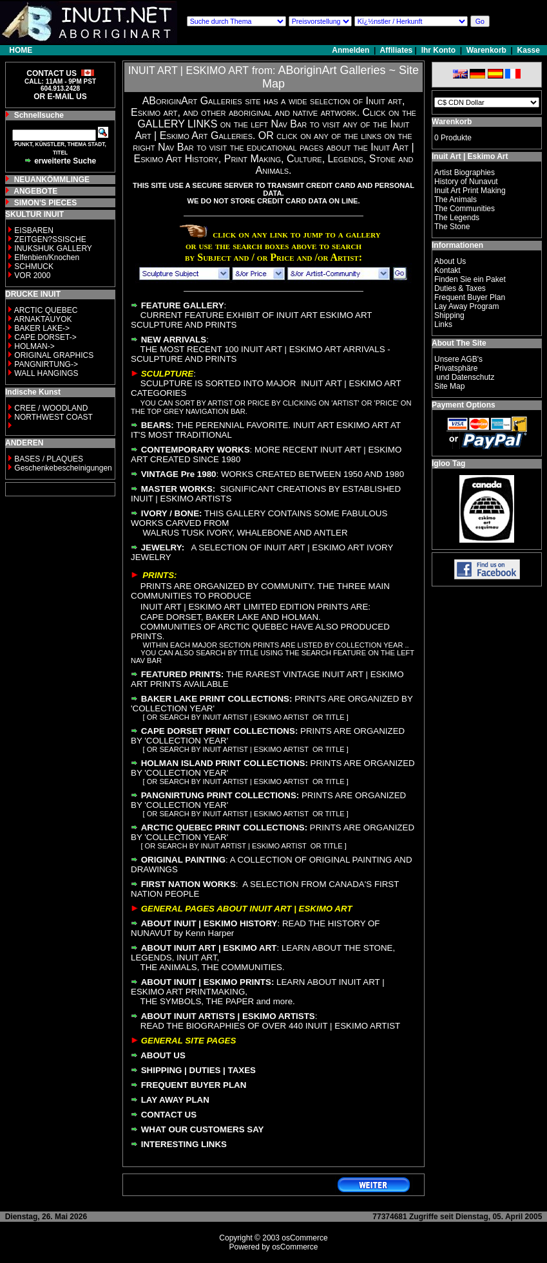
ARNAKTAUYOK (43, 319)
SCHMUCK (33, 266)
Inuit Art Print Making (470, 190)
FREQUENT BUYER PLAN (194, 1085)
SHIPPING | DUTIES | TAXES (198, 1070)
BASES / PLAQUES (48, 458)
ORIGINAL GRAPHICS (53, 355)
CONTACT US (169, 1114)
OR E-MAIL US (60, 96)
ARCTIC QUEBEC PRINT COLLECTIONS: (224, 827)
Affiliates (396, 50)
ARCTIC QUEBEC (46, 310)
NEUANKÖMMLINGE (52, 179)
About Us (450, 261)
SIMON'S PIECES (45, 202)
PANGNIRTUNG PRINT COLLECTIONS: (220, 795)
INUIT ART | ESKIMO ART (188, 70)
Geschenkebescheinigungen (62, 467)
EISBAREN (33, 230)
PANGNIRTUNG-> (46, 364)
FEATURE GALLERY (182, 305)
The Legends (456, 217)
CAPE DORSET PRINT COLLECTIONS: (219, 731)
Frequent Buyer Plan (469, 297)
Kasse (528, 50)
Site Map (449, 386)
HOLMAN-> (34, 346)
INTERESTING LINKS (184, 1144)
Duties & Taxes (460, 288)
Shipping (449, 315)
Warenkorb (486, 50)
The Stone (452, 226)
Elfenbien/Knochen (46, 257)
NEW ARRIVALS (173, 339)
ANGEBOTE (35, 191)
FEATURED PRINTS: (182, 674)
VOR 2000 (32, 275)
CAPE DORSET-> (45, 337)
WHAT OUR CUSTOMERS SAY (202, 1129)
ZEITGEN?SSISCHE (50, 239)
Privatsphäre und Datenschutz (464, 373)
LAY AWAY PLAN (175, 1100)
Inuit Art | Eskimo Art (470, 156)
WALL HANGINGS (46, 373)
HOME (20, 50)
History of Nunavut (466, 181)
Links (443, 324)
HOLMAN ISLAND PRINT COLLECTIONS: (224, 763)
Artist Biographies (464, 172)
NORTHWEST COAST (52, 417)
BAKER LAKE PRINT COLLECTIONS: (217, 699)
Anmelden (351, 50)
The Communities (464, 208)
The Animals (455, 199)
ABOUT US (163, 1055)
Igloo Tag (448, 463)
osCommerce (304, 1237)
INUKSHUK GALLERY (53, 248)
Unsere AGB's (458, 359)
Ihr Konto (438, 50)
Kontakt (447, 270)
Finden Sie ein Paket (470, 279)
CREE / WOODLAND (50, 408)
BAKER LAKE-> (42, 328)
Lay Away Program (466, 306)
